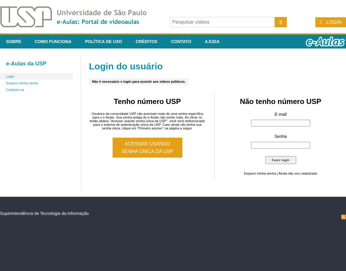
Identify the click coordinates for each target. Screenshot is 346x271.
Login (333, 22)
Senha (280, 136)
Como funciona (53, 41)
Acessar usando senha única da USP (147, 147)
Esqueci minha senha (22, 83)
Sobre (13, 41)
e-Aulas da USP (26, 64)
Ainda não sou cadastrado (297, 173)
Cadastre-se (15, 90)
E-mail (281, 114)
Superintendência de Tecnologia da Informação (44, 213)
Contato (181, 41)
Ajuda (212, 41)
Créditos (147, 41)
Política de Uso (103, 41)
